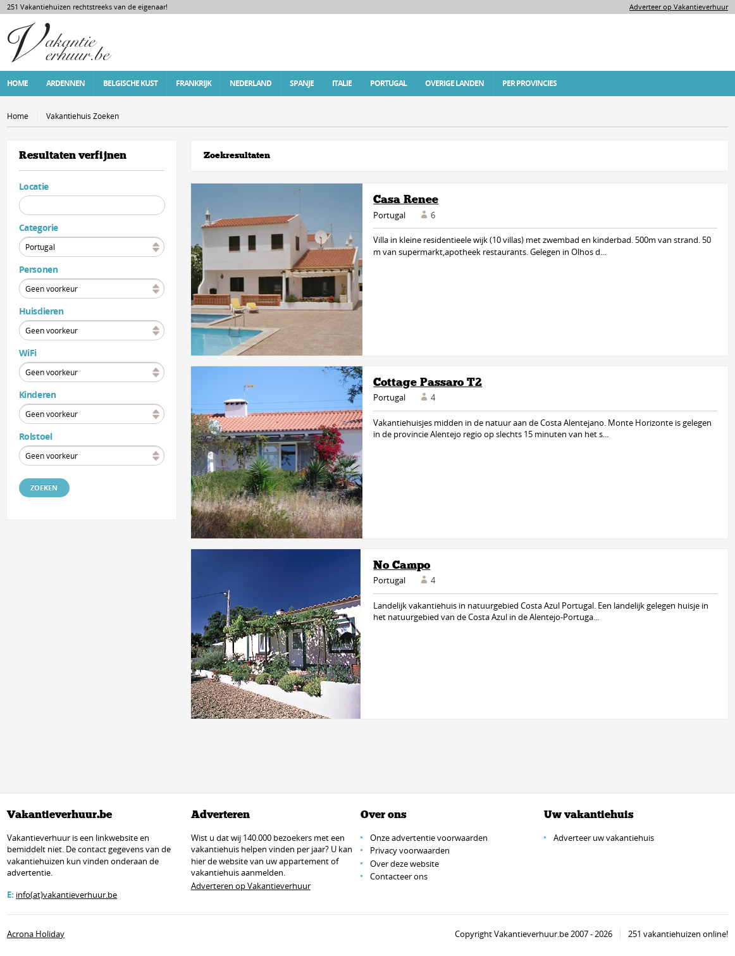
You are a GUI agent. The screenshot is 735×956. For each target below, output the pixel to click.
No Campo (401, 565)
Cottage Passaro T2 (427, 382)
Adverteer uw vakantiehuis (603, 837)
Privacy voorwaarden (410, 850)
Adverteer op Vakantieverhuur (678, 6)
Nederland (250, 83)
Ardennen (65, 83)
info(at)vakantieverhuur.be (66, 894)
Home (17, 83)
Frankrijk (193, 83)
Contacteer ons (399, 876)
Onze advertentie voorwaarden (429, 837)
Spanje (302, 83)
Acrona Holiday (36, 934)
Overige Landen (454, 83)
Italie (342, 83)
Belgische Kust (130, 83)
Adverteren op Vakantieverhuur (251, 885)
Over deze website (404, 863)
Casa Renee (405, 199)
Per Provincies (529, 83)
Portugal (388, 83)
